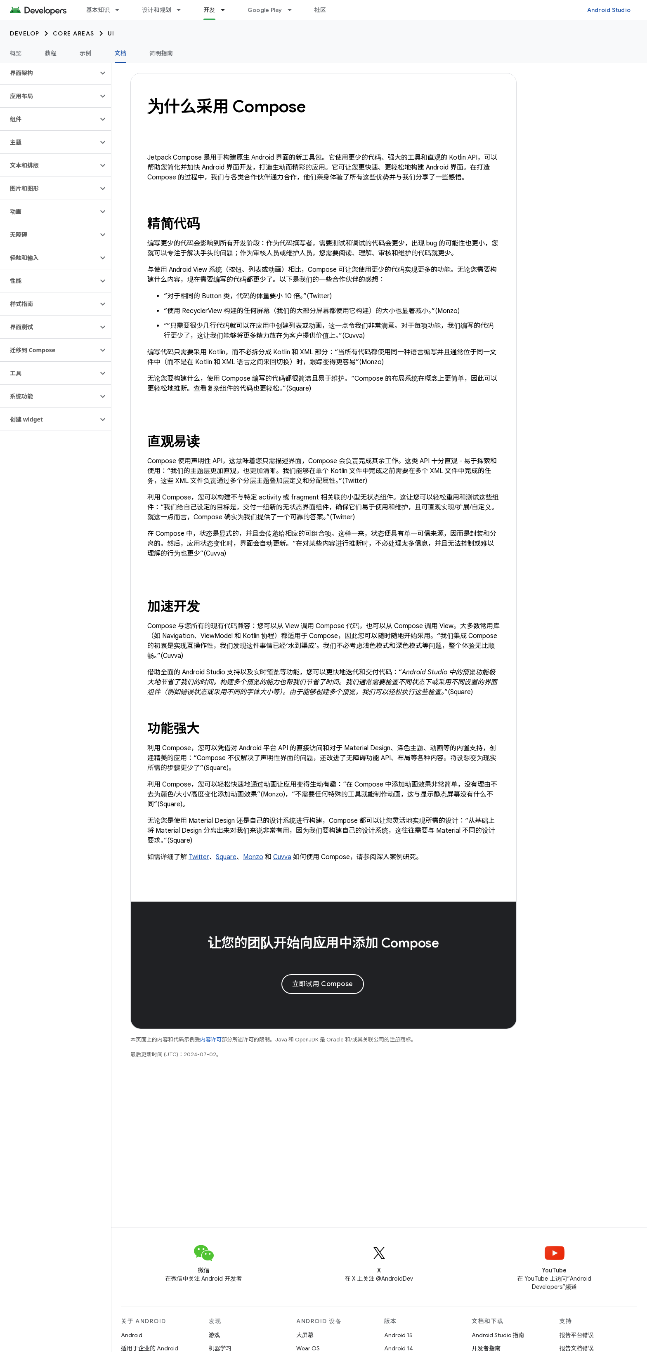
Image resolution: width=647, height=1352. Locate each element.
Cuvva (282, 857)
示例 (86, 53)
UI (111, 33)
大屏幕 (305, 1335)
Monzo (253, 857)
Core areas (73, 33)
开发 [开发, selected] (209, 10)
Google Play (265, 10)
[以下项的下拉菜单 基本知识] (121, 10)
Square (226, 857)
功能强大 (173, 728)
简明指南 (161, 53)
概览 (16, 53)
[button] (49, 73)
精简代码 (173, 223)
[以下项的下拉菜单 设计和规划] (182, 10)
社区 (320, 10)
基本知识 (98, 10)
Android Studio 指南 (498, 1335)
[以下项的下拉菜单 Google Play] (293, 10)
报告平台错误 (577, 1335)
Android (131, 1335)
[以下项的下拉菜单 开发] (226, 10)
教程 (51, 53)
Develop (25, 33)
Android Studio (609, 10)
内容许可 (211, 1039)
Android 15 (398, 1335)
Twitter (199, 857)
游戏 (214, 1335)
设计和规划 (156, 10)
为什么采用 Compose (226, 106)
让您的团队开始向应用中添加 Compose (323, 943)
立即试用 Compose (322, 984)
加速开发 (173, 606)
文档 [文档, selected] (121, 53)
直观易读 (173, 441)
